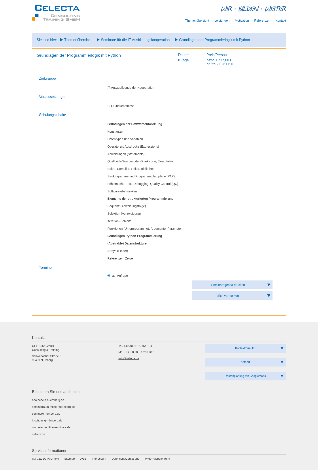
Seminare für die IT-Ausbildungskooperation (135, 40)
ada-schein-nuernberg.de (48, 400)
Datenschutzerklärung (125, 458)
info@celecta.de (128, 358)
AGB (83, 458)
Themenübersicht (78, 40)
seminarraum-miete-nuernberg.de (53, 406)
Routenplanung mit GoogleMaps (245, 376)
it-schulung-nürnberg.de (47, 420)
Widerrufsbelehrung (157, 458)
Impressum (99, 458)
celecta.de (38, 434)
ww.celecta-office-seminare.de (51, 427)
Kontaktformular (245, 348)
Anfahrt (245, 362)
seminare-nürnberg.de (46, 413)
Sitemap (69, 458)
